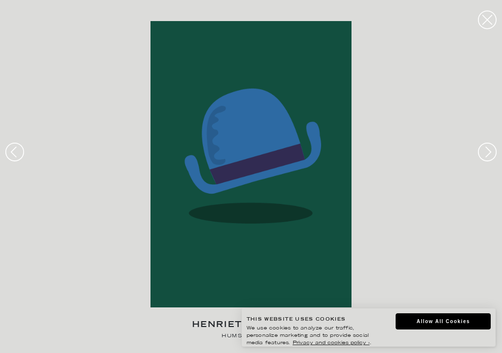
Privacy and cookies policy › (331, 343)
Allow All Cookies (443, 321)
